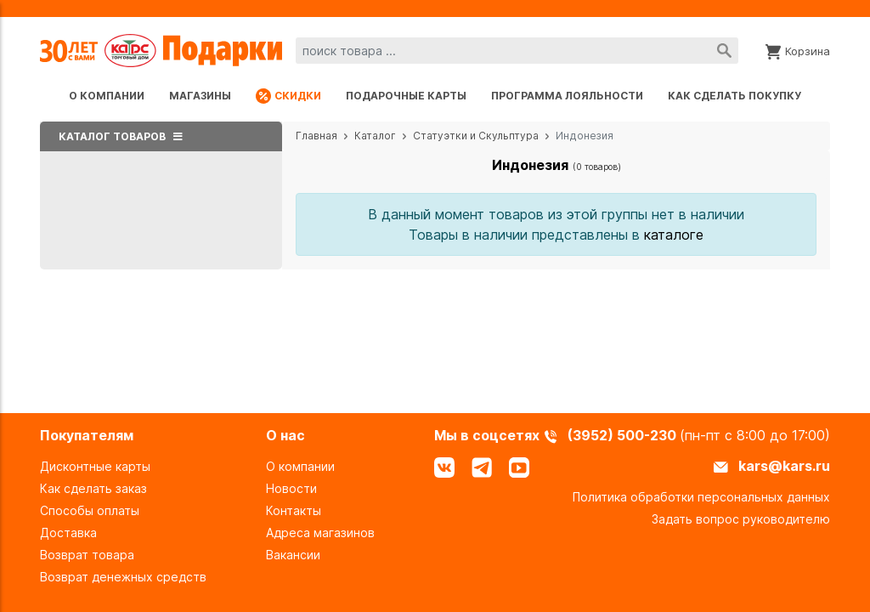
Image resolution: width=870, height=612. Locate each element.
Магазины (200, 95)
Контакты (293, 510)
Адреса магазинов (320, 532)
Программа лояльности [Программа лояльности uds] (567, 95)
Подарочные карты (406, 95)
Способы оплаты (89, 510)
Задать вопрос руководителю (741, 519)
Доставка (68, 532)
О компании (106, 95)
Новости (291, 488)
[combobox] (517, 50)
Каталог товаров (123, 136)
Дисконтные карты (95, 466)
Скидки (288, 96)
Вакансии (293, 554)
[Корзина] (797, 50)
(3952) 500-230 (624, 435)
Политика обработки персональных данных (701, 497)
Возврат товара (87, 554)
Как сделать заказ (93, 488)
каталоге (673, 234)
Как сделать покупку (734, 95)
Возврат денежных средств (123, 577)
